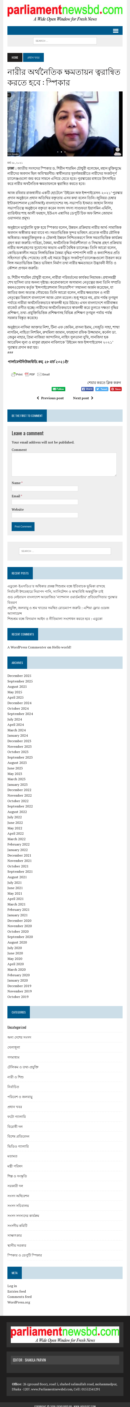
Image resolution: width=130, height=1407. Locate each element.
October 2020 (17, 927)
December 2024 (18, 699)
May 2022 (14, 824)
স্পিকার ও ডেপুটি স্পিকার (24, 1251)
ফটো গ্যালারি (16, 1113)
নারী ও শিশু (15, 1073)
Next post (83, 394)
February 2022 (18, 841)
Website (17, 505)
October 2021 (17, 862)
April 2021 (15, 895)
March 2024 (16, 726)
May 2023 (14, 770)
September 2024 (19, 710)
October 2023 (17, 748)
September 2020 (19, 933)
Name (15, 479)
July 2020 (14, 944)
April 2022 (15, 830)
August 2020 (16, 939)
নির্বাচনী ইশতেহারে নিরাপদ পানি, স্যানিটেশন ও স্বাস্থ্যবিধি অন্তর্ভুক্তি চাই (54, 588)
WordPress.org (18, 1298)
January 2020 (17, 977)
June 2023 (14, 764)
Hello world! (60, 643)
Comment (18, 446)
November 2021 (19, 857)
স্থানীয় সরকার (16, 1241)
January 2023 (17, 781)
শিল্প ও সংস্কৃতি (16, 1172)
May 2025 (14, 688)
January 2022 (17, 846)
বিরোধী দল (14, 1122)
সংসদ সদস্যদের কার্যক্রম (22, 1212)
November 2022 (19, 792)
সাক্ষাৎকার (14, 1231)
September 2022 (19, 802)
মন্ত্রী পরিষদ (14, 1162)
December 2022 (18, 786)
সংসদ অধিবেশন (17, 1192)
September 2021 (19, 868)
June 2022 (14, 819)
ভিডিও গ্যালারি (17, 1142)
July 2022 (14, 813)
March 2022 (16, 835)
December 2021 (18, 851)
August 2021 (16, 873)
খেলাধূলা (13, 1043)
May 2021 (14, 889)
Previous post (50, 394)
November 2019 (19, 987)
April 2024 (15, 721)
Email (15, 492)
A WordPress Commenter (26, 643)
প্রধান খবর (14, 1103)
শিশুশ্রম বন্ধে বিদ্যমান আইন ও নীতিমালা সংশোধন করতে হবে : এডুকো (54, 615)
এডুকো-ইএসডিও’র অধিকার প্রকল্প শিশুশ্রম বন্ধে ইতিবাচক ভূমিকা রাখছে (55, 582)
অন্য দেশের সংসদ (18, 1033)
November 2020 (19, 922)
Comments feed (19, 1293)
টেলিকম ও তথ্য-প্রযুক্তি (22, 1063)
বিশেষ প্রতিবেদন (18, 1132)
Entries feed (16, 1287)
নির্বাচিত (12, 1083)
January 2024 (17, 732)
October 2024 (17, 704)
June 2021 (14, 884)
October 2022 (17, 797)
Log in (11, 1282)
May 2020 (14, 955)
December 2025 (18, 672)
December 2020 (18, 917)
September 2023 (19, 753)
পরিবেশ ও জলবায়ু (19, 1093)
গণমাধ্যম (13, 1053)
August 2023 (16, 759)
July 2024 (14, 715)
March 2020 (16, 966)
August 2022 (16, 808)
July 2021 (14, 879)
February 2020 (18, 971)
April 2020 (15, 960)
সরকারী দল (14, 1182)
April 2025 (15, 694)
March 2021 (16, 900)
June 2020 (14, 949)
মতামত (12, 1152)
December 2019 (18, 982)
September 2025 (19, 677)
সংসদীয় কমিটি (16, 1221)
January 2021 (17, 911)
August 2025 (16, 683)
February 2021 (18, 906)
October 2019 (17, 993)
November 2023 (19, 742)
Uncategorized (16, 1023)
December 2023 (18, 737)
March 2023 (16, 775)
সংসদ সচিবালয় (17, 1202)
